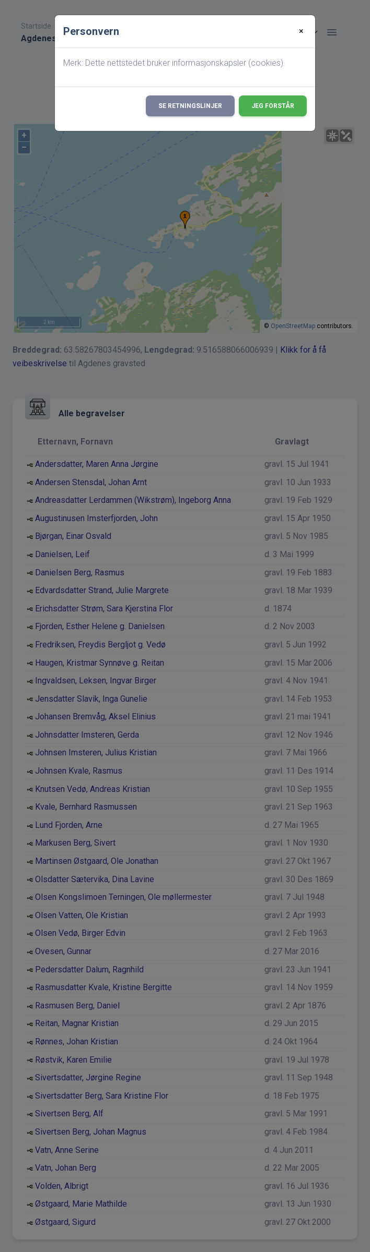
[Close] (301, 31)
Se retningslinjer (190, 106)
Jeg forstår (272, 106)
